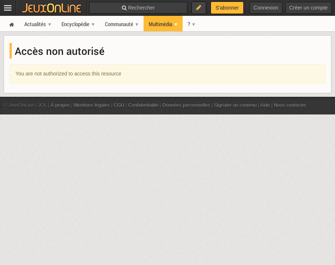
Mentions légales (92, 105)
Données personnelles (186, 105)
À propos (60, 105)
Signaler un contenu (235, 105)
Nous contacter (290, 105)
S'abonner (227, 8)
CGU (119, 105)
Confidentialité (143, 105)
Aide (265, 105)
